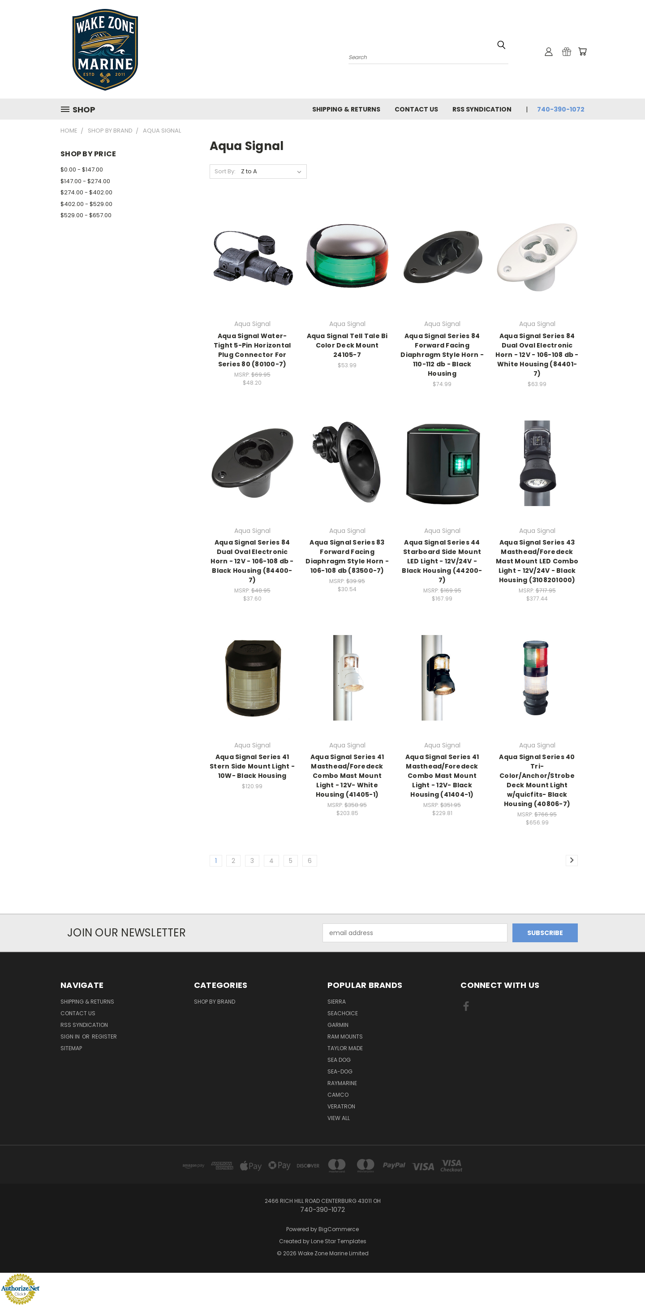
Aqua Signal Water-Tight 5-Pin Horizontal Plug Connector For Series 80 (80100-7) (252, 350)
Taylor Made (345, 1048)
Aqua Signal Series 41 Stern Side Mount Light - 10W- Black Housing (252, 766)
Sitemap (71, 1048)
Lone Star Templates (338, 1241)
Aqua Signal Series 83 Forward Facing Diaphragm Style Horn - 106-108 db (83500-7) (347, 556)
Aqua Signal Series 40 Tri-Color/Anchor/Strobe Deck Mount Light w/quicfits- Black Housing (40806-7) (537, 780)
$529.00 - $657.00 (86, 215)
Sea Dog (339, 1060)
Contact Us (416, 109)
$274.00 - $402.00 (86, 192)
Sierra (336, 1001)
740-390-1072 (561, 109)
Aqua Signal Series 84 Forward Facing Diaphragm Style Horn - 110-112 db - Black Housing (442, 354)
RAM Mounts (345, 1036)
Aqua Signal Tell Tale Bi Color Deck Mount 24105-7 (347, 345)
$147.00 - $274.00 (85, 181)
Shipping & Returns (346, 109)
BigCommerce (338, 1229)
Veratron (341, 1106)
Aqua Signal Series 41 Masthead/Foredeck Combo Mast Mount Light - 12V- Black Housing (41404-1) (442, 775)
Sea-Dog (340, 1071)
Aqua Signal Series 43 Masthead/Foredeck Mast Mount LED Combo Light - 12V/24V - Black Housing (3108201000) (537, 561)
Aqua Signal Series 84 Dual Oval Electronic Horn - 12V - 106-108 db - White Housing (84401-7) (536, 354)
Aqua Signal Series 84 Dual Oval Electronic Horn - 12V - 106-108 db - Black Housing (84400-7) (252, 561)
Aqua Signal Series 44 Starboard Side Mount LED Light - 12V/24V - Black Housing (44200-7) (442, 561)
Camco (337, 1095)
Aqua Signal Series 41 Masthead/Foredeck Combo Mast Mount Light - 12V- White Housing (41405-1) (347, 775)
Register (104, 1036)
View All (338, 1118)
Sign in (70, 1036)
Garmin (337, 1025)
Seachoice (342, 1013)
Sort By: (225, 171)
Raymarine (342, 1083)
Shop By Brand (214, 1001)
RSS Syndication (482, 109)
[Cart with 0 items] (582, 51)
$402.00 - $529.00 (86, 204)
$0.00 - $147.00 (81, 169)
